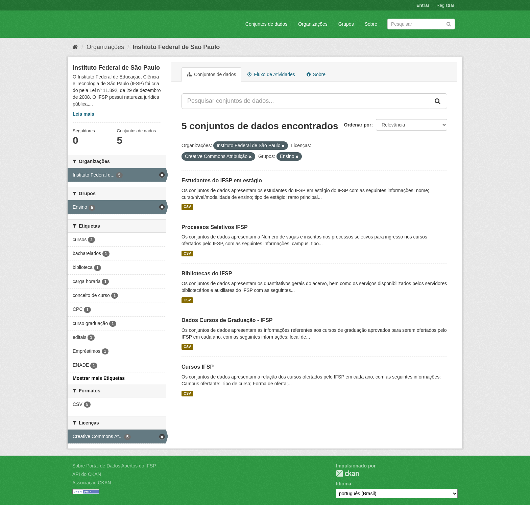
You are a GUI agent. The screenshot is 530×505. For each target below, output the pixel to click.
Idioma (343, 483)
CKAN (347, 473)
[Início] (75, 47)
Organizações (312, 24)
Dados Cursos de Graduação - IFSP (227, 320)
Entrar (422, 5)
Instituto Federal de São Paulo (176, 47)
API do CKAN (86, 474)
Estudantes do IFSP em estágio (222, 180)
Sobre (371, 24)
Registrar (445, 5)
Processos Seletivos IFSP (215, 227)
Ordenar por (357, 125)
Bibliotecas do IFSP (207, 273)
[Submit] (449, 23)
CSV (187, 207)
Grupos (346, 24)
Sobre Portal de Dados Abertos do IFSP (114, 465)
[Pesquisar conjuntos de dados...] (305, 101)
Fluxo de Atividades (271, 74)
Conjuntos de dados (266, 24)
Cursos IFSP (198, 367)
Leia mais (83, 114)
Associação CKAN (91, 482)
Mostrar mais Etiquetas (99, 378)
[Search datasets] (421, 24)
